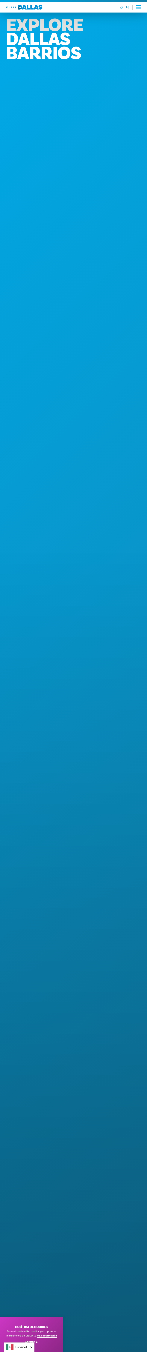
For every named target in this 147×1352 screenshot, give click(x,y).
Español (16, 1347)
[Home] (24, 7)
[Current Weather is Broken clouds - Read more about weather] (121, 7)
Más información (47, 1335)
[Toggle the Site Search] (129, 7)
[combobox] (19, 1347)
